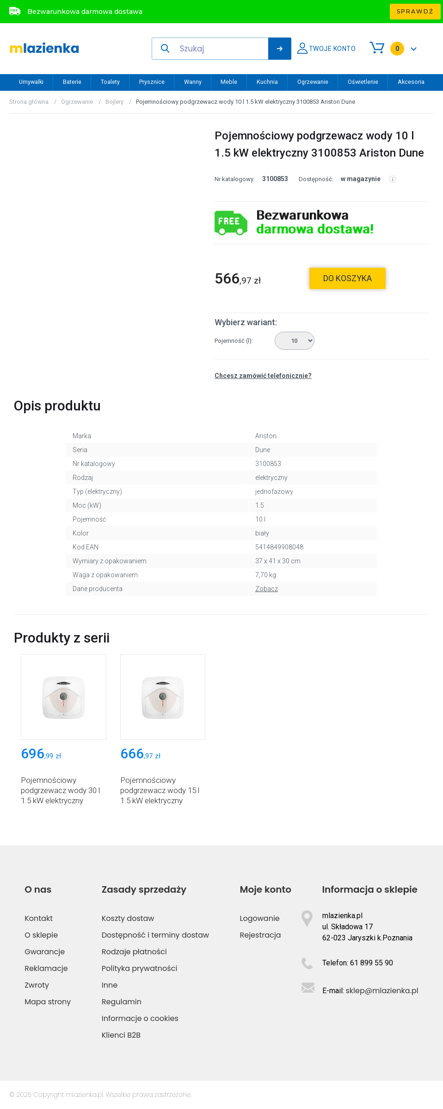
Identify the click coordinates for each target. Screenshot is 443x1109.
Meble (229, 81)
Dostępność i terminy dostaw (155, 935)
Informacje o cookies (140, 1018)
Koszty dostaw (128, 918)
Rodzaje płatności (134, 951)
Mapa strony (48, 1001)
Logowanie (260, 918)
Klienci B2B (121, 1035)
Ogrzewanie (312, 81)
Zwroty (37, 985)
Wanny (193, 81)
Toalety (110, 81)
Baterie (72, 81)
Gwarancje (45, 951)
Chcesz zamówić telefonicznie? (263, 375)
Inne (109, 985)
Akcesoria (411, 81)
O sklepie (41, 935)
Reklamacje (46, 968)
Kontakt (39, 918)
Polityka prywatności (140, 968)
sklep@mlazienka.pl (382, 990)
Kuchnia (267, 81)
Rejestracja (260, 935)
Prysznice (152, 81)
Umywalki (31, 81)
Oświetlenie (363, 81)
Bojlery (114, 101)
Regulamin (122, 1001)
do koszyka (347, 278)
